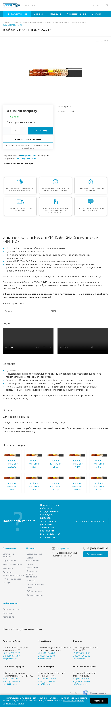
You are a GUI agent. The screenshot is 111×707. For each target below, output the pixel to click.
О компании (9, 548)
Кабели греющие (34, 595)
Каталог (31, 548)
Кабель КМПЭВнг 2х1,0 (55, 459)
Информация (10, 603)
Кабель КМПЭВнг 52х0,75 (12, 459)
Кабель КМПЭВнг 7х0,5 (34, 459)
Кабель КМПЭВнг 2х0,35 (77, 482)
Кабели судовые (34, 591)
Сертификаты (9, 560)
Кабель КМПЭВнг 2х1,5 (34, 482)
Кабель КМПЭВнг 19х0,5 (55, 482)
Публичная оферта (12, 579)
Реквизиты (8, 568)
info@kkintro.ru (28, 156)
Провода (30, 580)
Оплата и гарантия (11, 609)
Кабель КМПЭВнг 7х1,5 (12, 482)
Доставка (7, 613)
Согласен (99, 701)
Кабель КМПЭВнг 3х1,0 (99, 459)
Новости (7, 583)
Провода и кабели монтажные (31, 574)
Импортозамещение (12, 564)
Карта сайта (8, 617)
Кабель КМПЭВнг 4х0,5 (99, 482)
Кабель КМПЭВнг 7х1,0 (77, 459)
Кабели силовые (34, 554)
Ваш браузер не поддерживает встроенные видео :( (28, 341)
